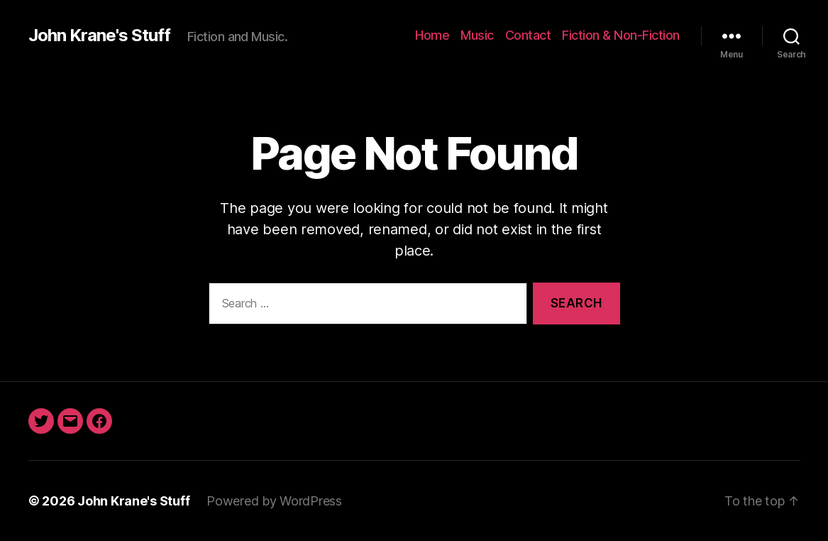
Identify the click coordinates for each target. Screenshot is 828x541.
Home (432, 35)
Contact (528, 35)
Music (477, 35)
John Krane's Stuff (99, 35)
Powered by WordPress (274, 500)
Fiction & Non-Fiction (621, 35)
